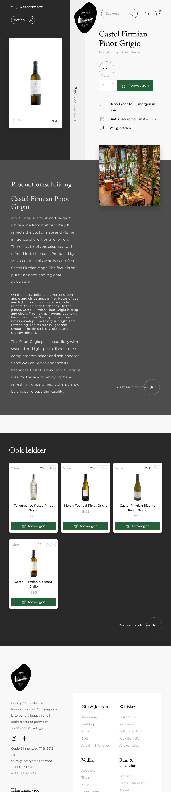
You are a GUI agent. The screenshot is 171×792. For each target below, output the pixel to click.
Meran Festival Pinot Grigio (85, 506)
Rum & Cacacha (127, 762)
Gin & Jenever (94, 706)
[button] (33, 526)
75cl (118, 52)
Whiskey (127, 706)
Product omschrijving (75, 104)
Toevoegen (139, 85)
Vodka (87, 760)
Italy (101, 52)
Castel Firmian (131, 52)
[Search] (130, 13)
